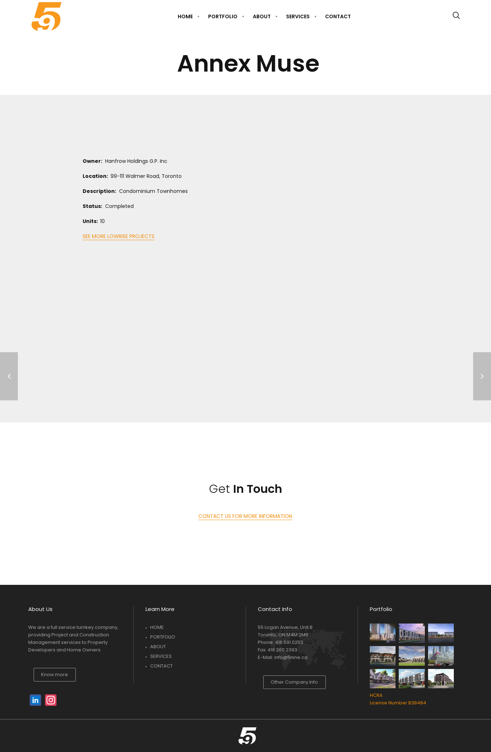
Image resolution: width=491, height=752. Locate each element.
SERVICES (161, 656)
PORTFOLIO (162, 637)
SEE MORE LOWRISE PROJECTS (118, 236)
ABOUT (158, 646)
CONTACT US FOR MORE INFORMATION (245, 516)
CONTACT (161, 666)
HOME (157, 627)
